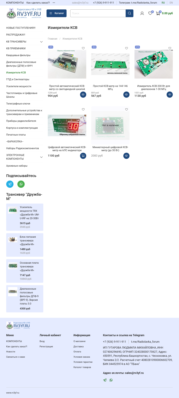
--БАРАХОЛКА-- (14, 141)
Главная (52, 38)
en (171, 2)
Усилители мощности (18, 86)
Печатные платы (16, 134)
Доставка (79, 346)
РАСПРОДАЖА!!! (15, 34)
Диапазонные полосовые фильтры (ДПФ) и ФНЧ (21, 64)
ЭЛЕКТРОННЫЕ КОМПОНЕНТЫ (15, 157)
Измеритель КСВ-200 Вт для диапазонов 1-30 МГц (153, 88)
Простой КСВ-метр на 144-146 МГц (110, 88)
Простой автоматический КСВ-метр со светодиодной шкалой (67, 88)
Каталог (56, 13)
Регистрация (46, 346)
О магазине (79, 341)
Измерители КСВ (16, 72)
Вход (42, 341)
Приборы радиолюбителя (21, 120)
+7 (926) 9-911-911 (103, 2)
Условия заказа (82, 357)
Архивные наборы (16, 165)
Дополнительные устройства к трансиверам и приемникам (24, 112)
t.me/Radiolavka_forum (145, 341)
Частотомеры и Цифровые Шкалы (21, 95)
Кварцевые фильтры (18, 55)
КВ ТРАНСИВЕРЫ (16, 41)
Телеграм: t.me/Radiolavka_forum (138, 2)
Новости (10, 351)
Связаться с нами (15, 357)
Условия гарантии (83, 362)
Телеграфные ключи (18, 103)
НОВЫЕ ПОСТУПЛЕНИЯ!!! (21, 27)
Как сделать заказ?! (38, 2)
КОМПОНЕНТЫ (15, 2)
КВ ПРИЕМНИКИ (16, 48)
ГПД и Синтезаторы (17, 79)
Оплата (77, 351)
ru (163, 2)
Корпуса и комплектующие (22, 127)
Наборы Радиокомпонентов (22, 148)
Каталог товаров (82, 367)
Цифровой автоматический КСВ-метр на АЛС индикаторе (67, 149)
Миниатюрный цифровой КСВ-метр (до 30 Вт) (110, 149)
